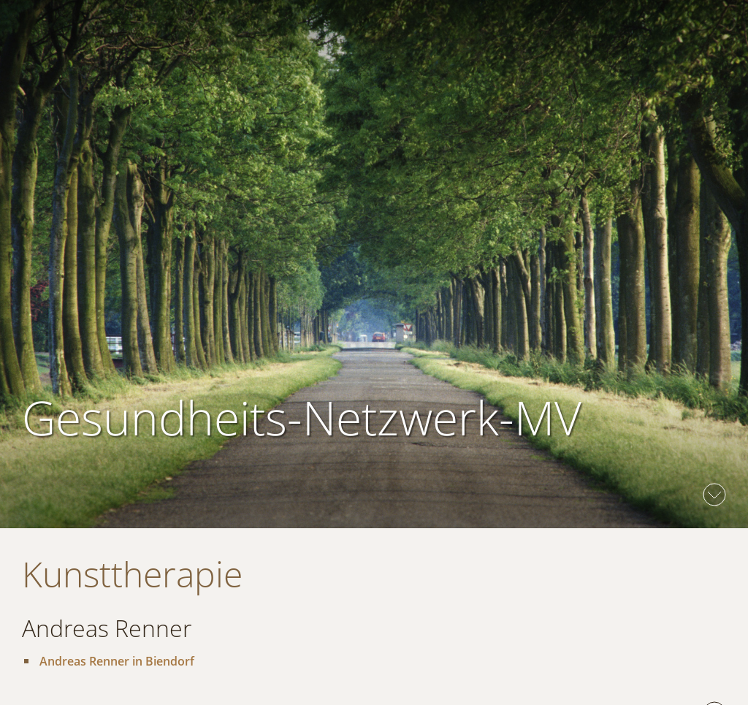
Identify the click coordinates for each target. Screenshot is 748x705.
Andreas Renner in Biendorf (116, 661)
